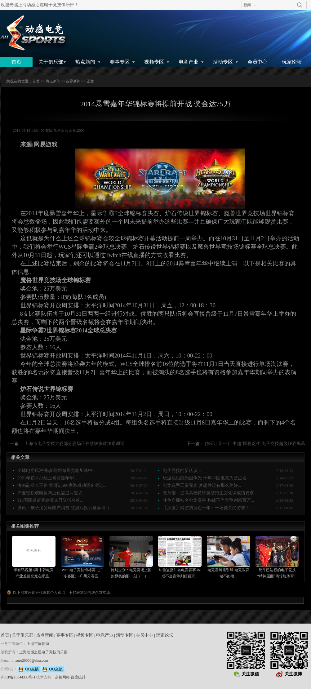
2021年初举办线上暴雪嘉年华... (47, 478)
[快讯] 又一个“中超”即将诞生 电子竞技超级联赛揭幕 (255, 443)
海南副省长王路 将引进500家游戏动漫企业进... (61, 485)
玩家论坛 (292, 61)
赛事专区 (120, 61)
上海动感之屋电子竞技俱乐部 (43, 652)
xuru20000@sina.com (31, 660)
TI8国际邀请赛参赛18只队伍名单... (50, 500)
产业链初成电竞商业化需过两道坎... (51, 493)
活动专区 (223, 61)
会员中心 (257, 61)
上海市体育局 (38, 644)
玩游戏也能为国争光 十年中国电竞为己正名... (206, 478)
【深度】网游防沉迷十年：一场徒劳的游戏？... (208, 507)
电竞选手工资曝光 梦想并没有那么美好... (202, 485)
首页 (16, 61)
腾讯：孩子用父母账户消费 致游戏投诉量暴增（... (65, 507)
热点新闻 (85, 61)
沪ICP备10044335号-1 (18, 677)
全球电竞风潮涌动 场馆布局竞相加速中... (56, 470)
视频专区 (154, 61)
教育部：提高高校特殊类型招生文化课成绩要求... (210, 493)
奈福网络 (62, 677)
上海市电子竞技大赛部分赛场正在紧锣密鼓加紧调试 (74, 443)
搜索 (299, 5)
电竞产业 (188, 61)
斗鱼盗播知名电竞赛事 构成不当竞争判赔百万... (208, 500)
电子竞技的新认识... (182, 470)
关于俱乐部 (50, 61)
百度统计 (78, 677)
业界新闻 (73, 81)
